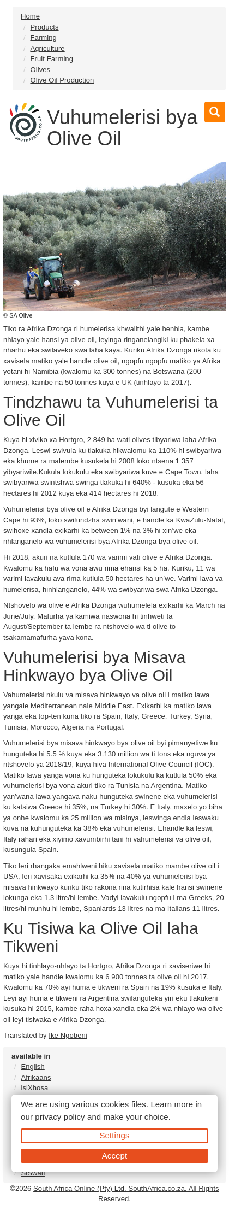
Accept (114, 1155)
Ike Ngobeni (68, 1035)
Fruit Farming (51, 59)
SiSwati (33, 1173)
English (32, 1066)
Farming (43, 37)
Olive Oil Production (62, 80)
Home (30, 16)
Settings (115, 1135)
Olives (40, 70)
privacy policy (60, 1116)
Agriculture (47, 48)
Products (44, 27)
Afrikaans (36, 1077)
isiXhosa (34, 1088)
